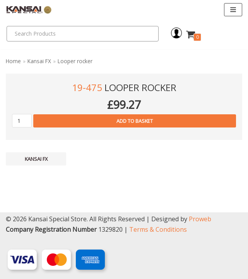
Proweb (200, 219)
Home (13, 61)
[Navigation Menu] (233, 9)
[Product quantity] (22, 120)
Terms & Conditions (158, 229)
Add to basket (134, 120)
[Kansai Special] (29, 9)
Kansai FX (39, 61)
